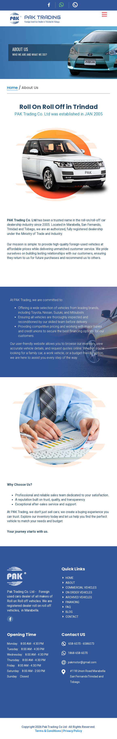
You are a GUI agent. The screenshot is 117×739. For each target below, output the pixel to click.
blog (69, 611)
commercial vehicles (81, 587)
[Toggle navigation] (104, 14)
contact (72, 616)
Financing (72, 602)
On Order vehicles (79, 592)
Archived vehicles (79, 597)
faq (68, 607)
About (70, 582)
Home (69, 577)
